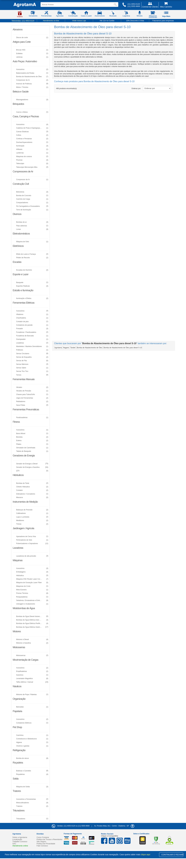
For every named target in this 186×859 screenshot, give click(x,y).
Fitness (16, 421)
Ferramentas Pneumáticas (26, 409)
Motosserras (19, 647)
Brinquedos (18, 104)
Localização (17, 839)
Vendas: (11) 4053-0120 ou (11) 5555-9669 (70, 826)
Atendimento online (20, 846)
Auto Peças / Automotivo (25, 61)
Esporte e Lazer (20, 274)
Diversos (17, 214)
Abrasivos (18, 29)
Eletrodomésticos (21, 233)
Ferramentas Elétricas (23, 302)
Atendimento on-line (51, 21)
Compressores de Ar (23, 171)
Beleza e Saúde (21, 91)
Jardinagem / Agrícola (23, 528)
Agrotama (58, 348)
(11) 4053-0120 (133, 4)
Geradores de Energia (24, 455)
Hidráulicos (18, 475)
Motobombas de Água (24, 608)
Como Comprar (43, 837)
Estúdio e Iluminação (23, 290)
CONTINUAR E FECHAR (172, 855)
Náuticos (17, 686)
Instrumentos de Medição (25, 501)
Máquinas (18, 560)
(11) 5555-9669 (133, 6)
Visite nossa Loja (79, 21)
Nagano (66, 348)
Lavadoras (18, 547)
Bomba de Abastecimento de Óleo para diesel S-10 (123, 348)
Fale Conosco (42, 846)
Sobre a (19, 837)
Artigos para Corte (22, 41)
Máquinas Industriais (153, 15)
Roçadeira (18, 762)
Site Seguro (41, 841)
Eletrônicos (18, 246)
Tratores (17, 791)
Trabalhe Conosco (19, 841)
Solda (16, 778)
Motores (17, 631)
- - (114, 826)
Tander (73, 348)
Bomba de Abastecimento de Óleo (89, 348)
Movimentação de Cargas (25, 659)
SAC (14, 844)
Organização (19, 698)
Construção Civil (21, 183)
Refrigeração (19, 750)
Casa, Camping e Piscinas (26, 116)
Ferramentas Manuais (24, 379)
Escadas (17, 262)
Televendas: (22, 21)
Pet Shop (17, 727)
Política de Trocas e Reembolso (49, 839)
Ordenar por (136, 88)
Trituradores (19, 810)
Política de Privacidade (46, 844)
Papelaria (17, 711)
